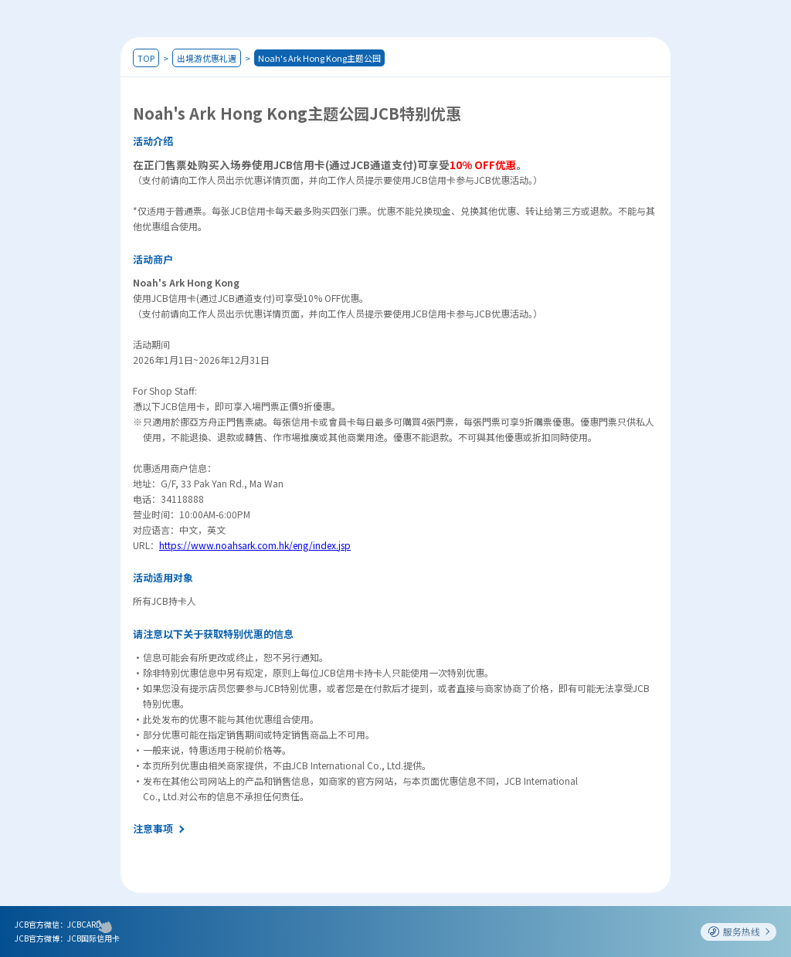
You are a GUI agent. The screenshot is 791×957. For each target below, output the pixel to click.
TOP (145, 58)
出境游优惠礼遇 (206, 58)
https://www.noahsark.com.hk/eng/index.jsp (255, 544)
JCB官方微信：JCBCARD (58, 924)
